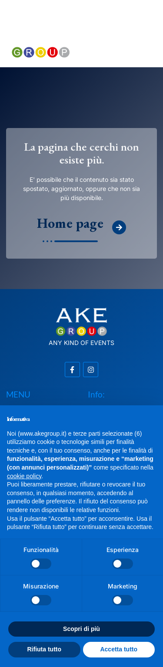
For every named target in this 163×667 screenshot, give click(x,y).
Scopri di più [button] (81, 628)
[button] (122, 29)
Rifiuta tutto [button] (44, 649)
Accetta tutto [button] (118, 649)
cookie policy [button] (24, 476)
